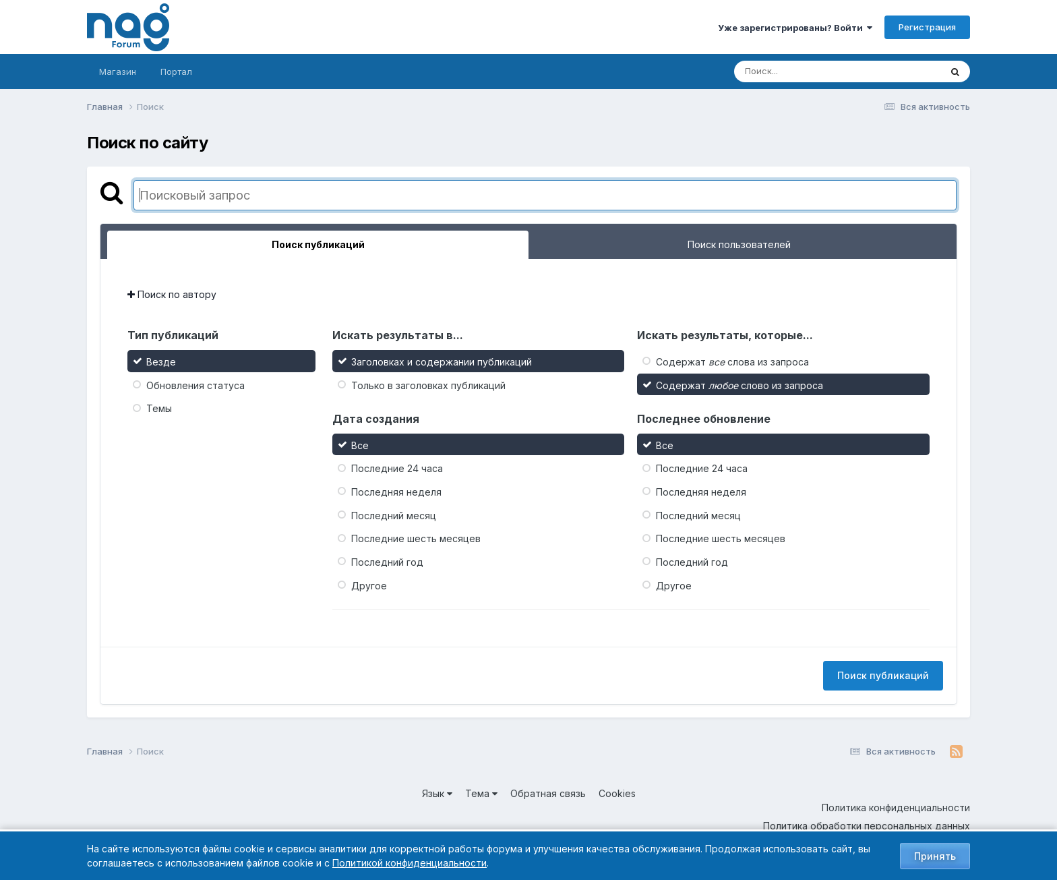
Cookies (617, 793)
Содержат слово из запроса (739, 384)
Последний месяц (393, 515)
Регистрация (927, 27)
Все (360, 444)
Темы (159, 408)
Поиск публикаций (883, 675)
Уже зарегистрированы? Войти (795, 27)
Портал (176, 71)
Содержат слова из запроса (732, 362)
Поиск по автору (171, 294)
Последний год (387, 562)
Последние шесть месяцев (416, 538)
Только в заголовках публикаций (428, 384)
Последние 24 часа (397, 468)
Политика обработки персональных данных (866, 825)
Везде (161, 362)
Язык (437, 793)
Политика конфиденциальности (896, 807)
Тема (481, 793)
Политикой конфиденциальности (409, 863)
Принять (935, 856)
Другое (369, 585)
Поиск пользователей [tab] (739, 244)
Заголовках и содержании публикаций (441, 362)
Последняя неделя (396, 492)
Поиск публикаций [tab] (318, 244)
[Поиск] (811, 71)
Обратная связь (548, 793)
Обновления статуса (195, 384)
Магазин (117, 71)
